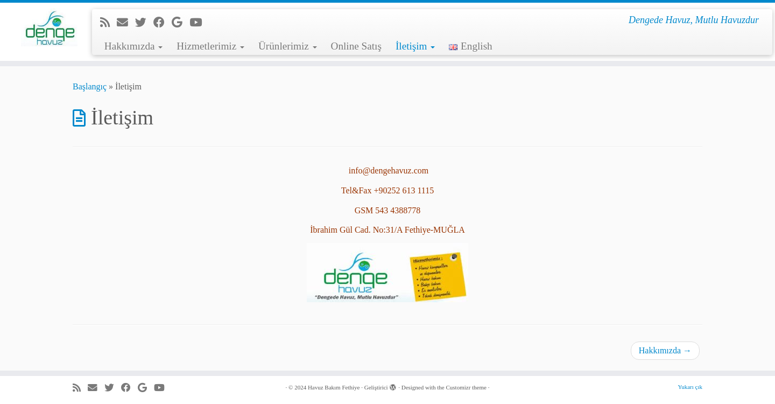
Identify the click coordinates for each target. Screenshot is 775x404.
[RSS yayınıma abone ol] (108, 22)
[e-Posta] (126, 22)
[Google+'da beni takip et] (180, 22)
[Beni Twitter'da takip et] (144, 22)
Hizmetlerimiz (210, 46)
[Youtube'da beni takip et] (199, 22)
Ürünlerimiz (287, 46)
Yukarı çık (690, 387)
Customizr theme (466, 387)
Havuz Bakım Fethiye (334, 387)
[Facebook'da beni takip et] (162, 22)
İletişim (415, 46)
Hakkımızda (133, 46)
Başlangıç (90, 86)
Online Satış (356, 46)
